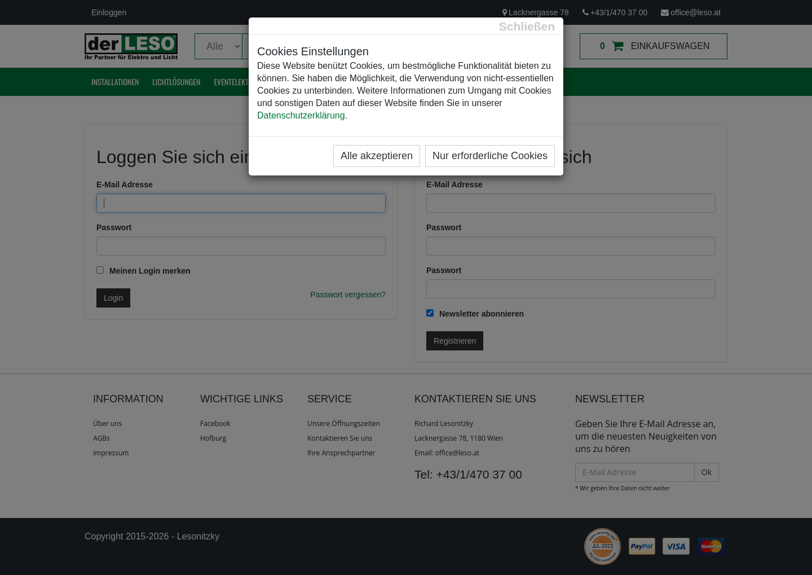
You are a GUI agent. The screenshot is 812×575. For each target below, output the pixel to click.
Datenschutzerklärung (301, 115)
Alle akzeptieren (377, 155)
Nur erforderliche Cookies (490, 155)
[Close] (527, 26)
